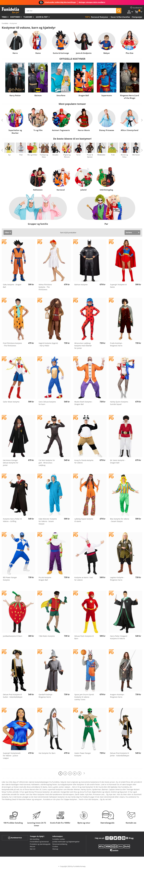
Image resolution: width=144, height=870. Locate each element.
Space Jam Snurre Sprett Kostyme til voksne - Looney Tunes (84, 697)
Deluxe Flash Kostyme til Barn (84, 637)
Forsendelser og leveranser (39, 842)
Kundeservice (15, 837)
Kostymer (15, 17)
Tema (4, 17)
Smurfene (61, 95)
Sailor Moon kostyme (11, 402)
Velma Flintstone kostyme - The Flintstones (45, 287)
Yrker (21, 155)
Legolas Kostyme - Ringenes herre (117, 578)
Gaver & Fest (42, 17)
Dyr (9, 155)
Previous (2, 120)
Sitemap (55, 849)
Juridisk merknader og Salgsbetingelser (66, 842)
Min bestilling (34, 839)
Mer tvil (32, 849)
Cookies (55, 846)
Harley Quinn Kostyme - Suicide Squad (119, 403)
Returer (32, 846)
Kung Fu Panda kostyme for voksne (83, 461)
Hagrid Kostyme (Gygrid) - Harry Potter (48, 344)
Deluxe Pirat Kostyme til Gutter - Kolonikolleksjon (12, 695)
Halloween (37, 190)
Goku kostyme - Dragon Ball (12, 285)
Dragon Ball (84, 95)
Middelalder (101, 155)
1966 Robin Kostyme (47, 636)
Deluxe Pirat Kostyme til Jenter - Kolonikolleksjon (119, 754)
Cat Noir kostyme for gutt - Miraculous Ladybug (47, 462)
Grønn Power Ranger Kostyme (82, 754)
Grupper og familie (38, 223)
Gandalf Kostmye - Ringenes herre (46, 695)
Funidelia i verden (58, 839)
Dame (38, 53)
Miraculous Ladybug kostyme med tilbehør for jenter (83, 345)
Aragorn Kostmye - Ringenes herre (117, 695)
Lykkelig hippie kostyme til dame (83, 520)
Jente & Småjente (83, 53)
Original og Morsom (67, 156)
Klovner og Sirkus (124, 156)
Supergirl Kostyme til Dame (118, 285)
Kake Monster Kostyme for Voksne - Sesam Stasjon (48, 521)
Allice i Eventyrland (129, 130)
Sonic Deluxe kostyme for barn (47, 403)
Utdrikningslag (106, 190)
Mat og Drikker (32, 155)
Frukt (113, 155)
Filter (7, 232)
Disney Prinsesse (106, 130)
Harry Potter (15, 95)
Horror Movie (84, 130)
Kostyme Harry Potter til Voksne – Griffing (12, 520)
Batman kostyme (81, 284)
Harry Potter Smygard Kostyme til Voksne (118, 637)
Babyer (106, 53)
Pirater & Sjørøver (90, 156)
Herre (15, 53)
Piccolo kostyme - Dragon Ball (45, 578)
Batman (38, 95)
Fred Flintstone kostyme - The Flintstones (12, 344)
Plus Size (129, 53)
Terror (78, 155)
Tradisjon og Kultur (44, 156)
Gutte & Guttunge (61, 53)
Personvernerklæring (59, 844)
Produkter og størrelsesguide (40, 844)
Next (142, 120)
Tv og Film (38, 130)
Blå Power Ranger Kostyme (10, 578)
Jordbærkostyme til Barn (12, 636)
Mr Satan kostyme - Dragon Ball (117, 461)
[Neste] (84, 773)
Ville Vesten (136, 155)
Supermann (106, 95)
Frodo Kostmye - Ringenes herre (116, 344)
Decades (55, 155)
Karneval (61, 190)
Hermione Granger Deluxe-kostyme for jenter (10, 462)
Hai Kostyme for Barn (47, 753)
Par (106, 223)
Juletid (83, 190)
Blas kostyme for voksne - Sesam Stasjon (119, 520)
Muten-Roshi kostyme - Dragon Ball (83, 403)
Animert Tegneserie (61, 130)
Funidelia (5, 23)
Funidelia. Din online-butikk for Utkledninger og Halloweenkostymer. (10, 10)
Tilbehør (27, 17)
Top (87, 17)
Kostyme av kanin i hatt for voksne (83, 578)
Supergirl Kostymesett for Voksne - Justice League (12, 755)
